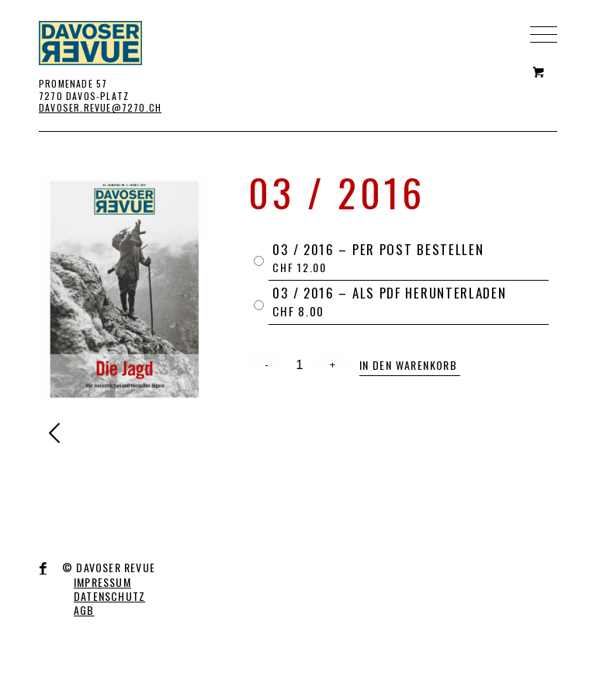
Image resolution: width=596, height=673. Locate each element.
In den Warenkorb (408, 365)
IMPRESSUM (102, 582)
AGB (84, 610)
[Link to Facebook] (43, 568)
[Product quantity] (299, 364)
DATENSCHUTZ (109, 596)
